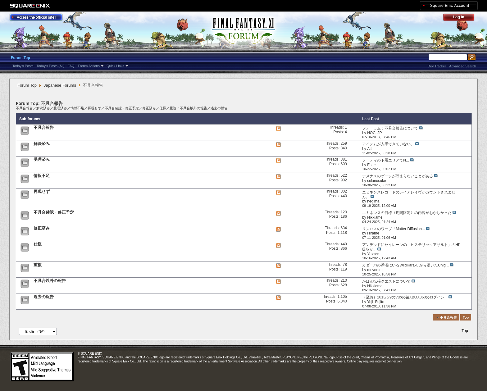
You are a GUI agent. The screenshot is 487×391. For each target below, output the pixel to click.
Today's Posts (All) (51, 66)
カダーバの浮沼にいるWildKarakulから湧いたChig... (405, 265)
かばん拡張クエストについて (386, 281)
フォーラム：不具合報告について (390, 128)
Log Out (462, 18)
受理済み (60, 108)
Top (466, 317)
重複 (173, 108)
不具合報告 (24, 108)
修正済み (149, 108)
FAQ (71, 66)
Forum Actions (89, 66)
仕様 (162, 108)
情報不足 (77, 108)
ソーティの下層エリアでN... (385, 160)
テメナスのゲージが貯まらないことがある (397, 176)
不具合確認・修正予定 (122, 108)
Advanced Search (462, 66)
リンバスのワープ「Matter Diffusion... (393, 229)
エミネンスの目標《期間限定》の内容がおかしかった (407, 213)
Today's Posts (23, 66)
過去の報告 (219, 108)
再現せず (94, 108)
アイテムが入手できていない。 (388, 144)
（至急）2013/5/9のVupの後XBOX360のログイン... (405, 297)
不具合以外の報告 (193, 108)
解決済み (43, 108)
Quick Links (115, 66)
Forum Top (20, 58)
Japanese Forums (60, 85)
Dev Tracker (437, 66)
